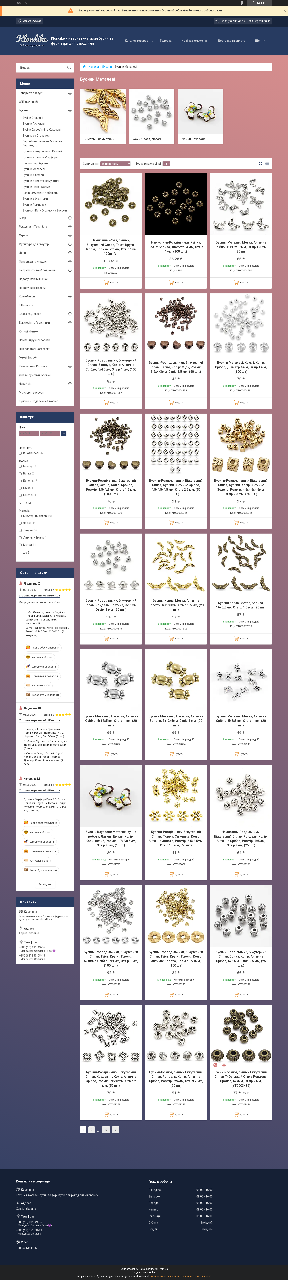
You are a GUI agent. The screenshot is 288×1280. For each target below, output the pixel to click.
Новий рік (25, 383)
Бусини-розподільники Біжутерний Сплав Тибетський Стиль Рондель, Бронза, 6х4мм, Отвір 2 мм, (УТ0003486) (241, 1079)
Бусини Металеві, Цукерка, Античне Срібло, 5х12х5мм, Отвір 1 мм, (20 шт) (111, 720)
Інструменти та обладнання (37, 270)
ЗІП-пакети (26, 305)
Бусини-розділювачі (147, 139)
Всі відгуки (45, 884)
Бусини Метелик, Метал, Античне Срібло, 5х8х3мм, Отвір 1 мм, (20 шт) (241, 720)
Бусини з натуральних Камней (42, 151)
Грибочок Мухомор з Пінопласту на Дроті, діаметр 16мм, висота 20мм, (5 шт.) (45, 745)
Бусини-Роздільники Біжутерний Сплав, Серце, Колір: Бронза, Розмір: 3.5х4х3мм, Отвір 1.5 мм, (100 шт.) (111, 487)
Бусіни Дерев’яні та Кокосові (42, 129)
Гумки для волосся (31, 392)
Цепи (22, 252)
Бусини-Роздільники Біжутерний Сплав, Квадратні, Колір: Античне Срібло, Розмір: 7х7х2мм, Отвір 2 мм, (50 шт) (111, 1079)
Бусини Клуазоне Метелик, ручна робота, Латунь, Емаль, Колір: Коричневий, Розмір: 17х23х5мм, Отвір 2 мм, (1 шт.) (111, 838)
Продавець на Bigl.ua (144, 1272)
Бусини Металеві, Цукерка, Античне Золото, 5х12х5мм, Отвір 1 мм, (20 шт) (176, 720)
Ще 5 (26, 552)
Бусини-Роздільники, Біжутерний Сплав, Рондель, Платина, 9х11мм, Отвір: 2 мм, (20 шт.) (110, 605)
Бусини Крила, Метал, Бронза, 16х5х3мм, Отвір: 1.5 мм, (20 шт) (241, 605)
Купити (114, 282)
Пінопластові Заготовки (34, 348)
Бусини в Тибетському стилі (41, 180)
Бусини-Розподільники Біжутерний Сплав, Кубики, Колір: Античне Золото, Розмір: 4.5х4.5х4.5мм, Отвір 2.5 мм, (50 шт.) (241, 487)
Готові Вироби (28, 357)
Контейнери (27, 296)
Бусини (107, 66)
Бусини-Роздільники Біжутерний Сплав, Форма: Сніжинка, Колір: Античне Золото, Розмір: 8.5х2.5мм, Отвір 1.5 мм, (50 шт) (176, 838)
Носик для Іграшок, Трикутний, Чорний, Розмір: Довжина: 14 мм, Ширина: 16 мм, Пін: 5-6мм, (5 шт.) (44, 733)
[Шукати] (69, 68)
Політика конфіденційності (196, 1276)
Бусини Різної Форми (36, 186)
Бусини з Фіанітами (35, 198)
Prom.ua (163, 1269)
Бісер (22, 218)
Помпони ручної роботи (34, 340)
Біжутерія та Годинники (34, 322)
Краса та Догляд (30, 313)
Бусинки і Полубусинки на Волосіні (45, 210)
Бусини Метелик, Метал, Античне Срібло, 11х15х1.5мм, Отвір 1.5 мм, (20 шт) (240, 247)
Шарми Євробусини (35, 163)
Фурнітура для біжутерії (34, 244)
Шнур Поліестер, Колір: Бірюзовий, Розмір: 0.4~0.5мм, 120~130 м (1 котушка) (47, 631)
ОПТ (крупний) (28, 101)
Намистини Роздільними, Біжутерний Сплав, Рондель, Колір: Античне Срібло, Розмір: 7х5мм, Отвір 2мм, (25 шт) (241, 838)
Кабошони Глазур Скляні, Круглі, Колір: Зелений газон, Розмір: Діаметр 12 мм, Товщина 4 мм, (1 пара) (43, 759)
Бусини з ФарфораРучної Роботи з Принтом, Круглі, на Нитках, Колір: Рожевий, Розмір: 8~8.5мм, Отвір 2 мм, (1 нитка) (45, 805)
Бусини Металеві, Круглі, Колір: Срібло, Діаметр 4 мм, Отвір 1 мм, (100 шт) (241, 367)
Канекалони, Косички (33, 366)
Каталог (94, 66)
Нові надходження (195, 40)
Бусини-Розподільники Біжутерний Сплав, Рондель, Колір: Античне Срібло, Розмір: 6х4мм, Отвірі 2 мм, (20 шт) (176, 1079)
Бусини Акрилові (34, 123)
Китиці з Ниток (28, 331)
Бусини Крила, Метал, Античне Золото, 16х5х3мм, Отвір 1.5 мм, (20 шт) (176, 605)
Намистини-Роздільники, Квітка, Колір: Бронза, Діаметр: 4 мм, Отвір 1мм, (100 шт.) (176, 247)
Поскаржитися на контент (164, 1276)
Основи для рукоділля (33, 261)
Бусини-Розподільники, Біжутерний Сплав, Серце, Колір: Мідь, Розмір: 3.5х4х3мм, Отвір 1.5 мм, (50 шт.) (176, 367)
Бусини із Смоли (33, 175)
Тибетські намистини (98, 139)
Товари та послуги (31, 93)
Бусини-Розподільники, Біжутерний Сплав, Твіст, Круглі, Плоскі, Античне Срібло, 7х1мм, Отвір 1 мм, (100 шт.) (111, 958)
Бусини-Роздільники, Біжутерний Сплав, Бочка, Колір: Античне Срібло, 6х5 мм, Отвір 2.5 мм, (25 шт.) (241, 958)
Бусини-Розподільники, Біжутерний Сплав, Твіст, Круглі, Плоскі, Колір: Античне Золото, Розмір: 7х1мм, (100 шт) (176, 958)
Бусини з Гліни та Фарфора (40, 157)
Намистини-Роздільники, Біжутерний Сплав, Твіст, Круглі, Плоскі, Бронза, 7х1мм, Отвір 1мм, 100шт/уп (111, 247)
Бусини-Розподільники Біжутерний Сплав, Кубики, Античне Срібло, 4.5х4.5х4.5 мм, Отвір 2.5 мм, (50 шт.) (176, 487)
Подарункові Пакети (32, 287)
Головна (166, 40)
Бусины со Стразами (36, 135)
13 (106, 1129)
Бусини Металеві (34, 169)
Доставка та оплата (231, 40)
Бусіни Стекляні (33, 117)
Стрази (23, 235)
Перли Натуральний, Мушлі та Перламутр (42, 143)
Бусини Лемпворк (34, 204)
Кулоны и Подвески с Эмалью (38, 401)
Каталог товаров (136, 40)
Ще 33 (27, 503)
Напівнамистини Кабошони (40, 192)
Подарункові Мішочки (33, 279)
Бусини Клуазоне (193, 139)
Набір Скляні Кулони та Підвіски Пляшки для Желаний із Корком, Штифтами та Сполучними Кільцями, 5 (46, 618)
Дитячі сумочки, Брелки (35, 375)
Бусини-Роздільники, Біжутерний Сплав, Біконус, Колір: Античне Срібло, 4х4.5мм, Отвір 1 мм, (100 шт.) (111, 367)
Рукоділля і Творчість (33, 226)
